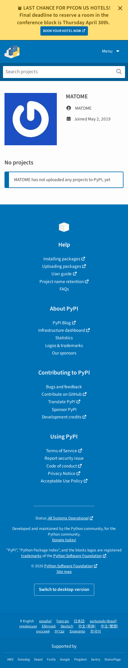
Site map (64, 571)
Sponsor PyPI (64, 409)
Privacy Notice (61, 473)
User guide (61, 273)
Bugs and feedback (64, 386)
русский (43, 631)
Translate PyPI (61, 401)
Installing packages (61, 259)
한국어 (95, 631)
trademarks (31, 556)
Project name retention (61, 281)
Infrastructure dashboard (61, 330)
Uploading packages (61, 266)
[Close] (120, 8)
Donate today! (64, 540)
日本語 (79, 621)
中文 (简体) (87, 626)
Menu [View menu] (111, 51)
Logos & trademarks (64, 345)
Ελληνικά (49, 626)
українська (28, 626)
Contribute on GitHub (62, 394)
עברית (60, 631)
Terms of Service (61, 450)
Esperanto (77, 631)
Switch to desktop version (64, 589)
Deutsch (67, 626)
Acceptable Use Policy (62, 481)
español (45, 621)
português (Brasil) (103, 621)
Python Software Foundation (77, 556)
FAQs (64, 289)
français (63, 621)
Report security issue (64, 458)
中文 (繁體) (109, 626)
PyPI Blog (62, 323)
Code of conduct (61, 466)
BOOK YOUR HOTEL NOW (62, 30)
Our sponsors (64, 353)
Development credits (61, 417)
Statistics (64, 337)
